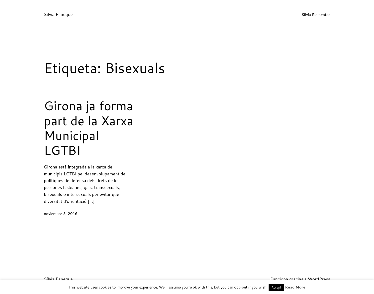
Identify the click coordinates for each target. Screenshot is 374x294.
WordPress (319, 279)
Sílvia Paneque (58, 14)
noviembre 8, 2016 (61, 213)
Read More (295, 287)
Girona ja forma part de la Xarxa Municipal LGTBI (88, 128)
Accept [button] (276, 287)
